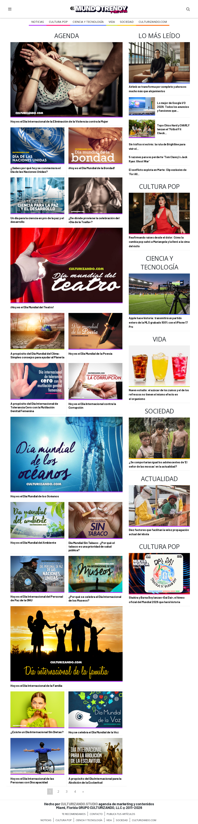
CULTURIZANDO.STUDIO (79, 804)
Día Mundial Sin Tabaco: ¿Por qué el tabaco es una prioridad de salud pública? (91, 546)
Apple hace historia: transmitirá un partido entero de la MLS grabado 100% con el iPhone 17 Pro (158, 322)
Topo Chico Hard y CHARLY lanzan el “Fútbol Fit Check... (173, 129)
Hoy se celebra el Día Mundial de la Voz (93, 732)
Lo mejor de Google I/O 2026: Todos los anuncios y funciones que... (173, 106)
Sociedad (127, 22)
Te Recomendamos (74, 814)
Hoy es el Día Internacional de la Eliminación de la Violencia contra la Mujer (59, 121)
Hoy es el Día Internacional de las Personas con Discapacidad (32, 780)
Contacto (96, 814)
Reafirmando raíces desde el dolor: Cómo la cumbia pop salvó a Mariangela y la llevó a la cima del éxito (159, 242)
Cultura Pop (58, 22)
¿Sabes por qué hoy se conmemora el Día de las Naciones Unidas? (35, 169)
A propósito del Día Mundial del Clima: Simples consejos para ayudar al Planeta (37, 355)
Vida (112, 22)
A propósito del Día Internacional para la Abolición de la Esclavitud (94, 780)
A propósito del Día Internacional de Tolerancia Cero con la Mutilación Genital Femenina (34, 407)
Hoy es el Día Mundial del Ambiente (33, 542)
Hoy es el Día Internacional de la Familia (36, 685)
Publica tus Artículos (121, 814)
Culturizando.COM (153, 22)
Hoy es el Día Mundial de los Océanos (34, 496)
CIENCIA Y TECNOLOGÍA (88, 22)
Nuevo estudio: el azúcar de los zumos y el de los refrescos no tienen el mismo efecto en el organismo (159, 394)
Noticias (37, 22)
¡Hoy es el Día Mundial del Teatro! (32, 307)
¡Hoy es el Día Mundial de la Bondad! (91, 168)
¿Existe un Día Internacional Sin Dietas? (36, 732)
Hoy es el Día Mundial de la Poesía (90, 353)
